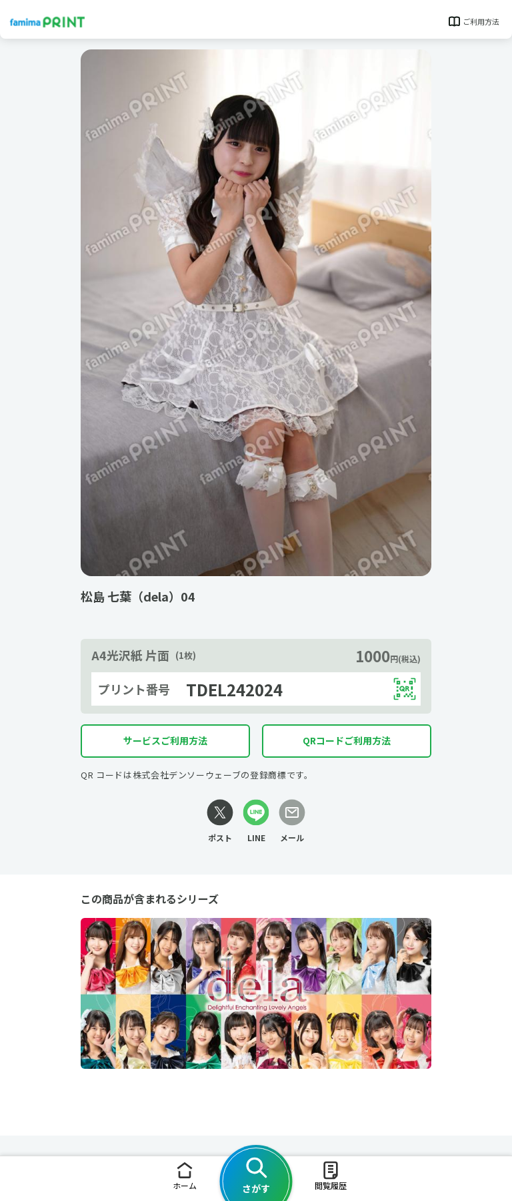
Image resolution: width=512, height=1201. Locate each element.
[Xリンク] (220, 821)
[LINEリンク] (256, 821)
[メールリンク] (292, 821)
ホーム (185, 1175)
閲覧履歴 (331, 1175)
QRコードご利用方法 (347, 740)
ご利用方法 (473, 21)
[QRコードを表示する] (404, 689)
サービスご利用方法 (165, 740)
